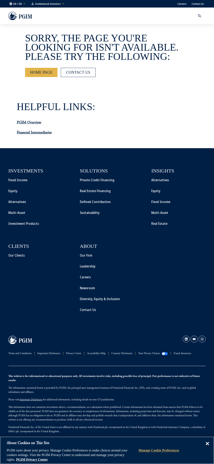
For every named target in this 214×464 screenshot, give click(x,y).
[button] (17, 4)
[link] (186, 339)
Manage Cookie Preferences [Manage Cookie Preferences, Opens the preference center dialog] (159, 450)
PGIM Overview (29, 123)
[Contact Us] (78, 72)
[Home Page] (41, 72)
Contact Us (198, 4)
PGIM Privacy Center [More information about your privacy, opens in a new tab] (32, 459)
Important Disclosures (31, 399)
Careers (182, 4)
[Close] (207, 446)
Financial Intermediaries (34, 133)
